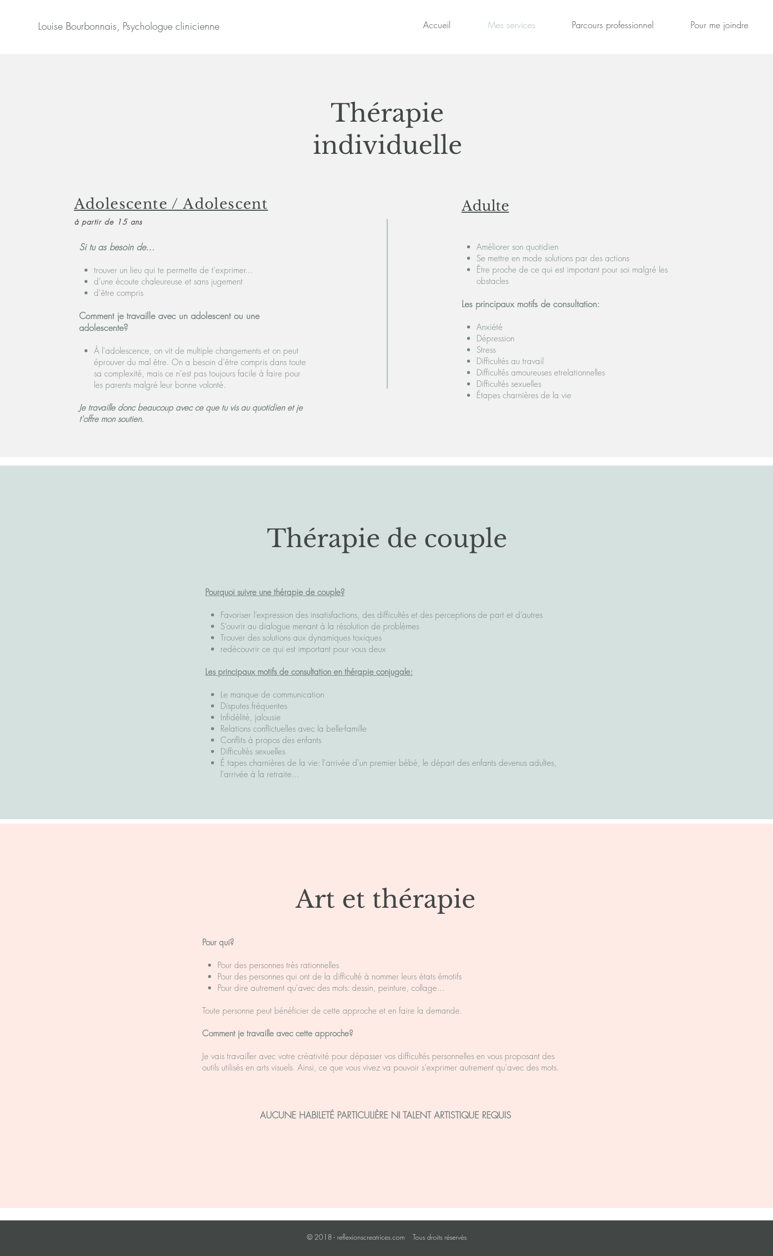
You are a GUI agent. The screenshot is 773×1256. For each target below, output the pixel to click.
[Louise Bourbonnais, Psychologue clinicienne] (128, 26)
